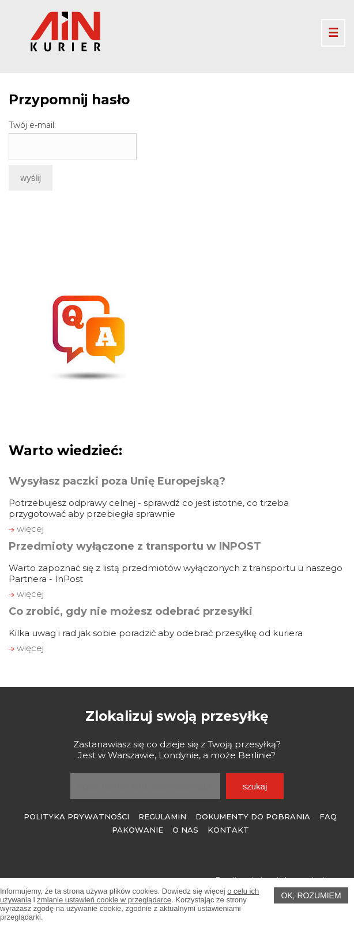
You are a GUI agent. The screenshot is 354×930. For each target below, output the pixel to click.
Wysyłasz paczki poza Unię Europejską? (117, 481)
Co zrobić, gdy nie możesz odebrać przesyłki (131, 611)
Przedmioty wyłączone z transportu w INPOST (135, 546)
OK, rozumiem (311, 895)
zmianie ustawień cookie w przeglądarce (104, 899)
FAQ (328, 816)
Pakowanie (137, 829)
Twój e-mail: (32, 125)
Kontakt (228, 829)
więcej (26, 528)
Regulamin (162, 816)
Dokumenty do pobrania (252, 816)
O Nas (185, 829)
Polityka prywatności (76, 816)
